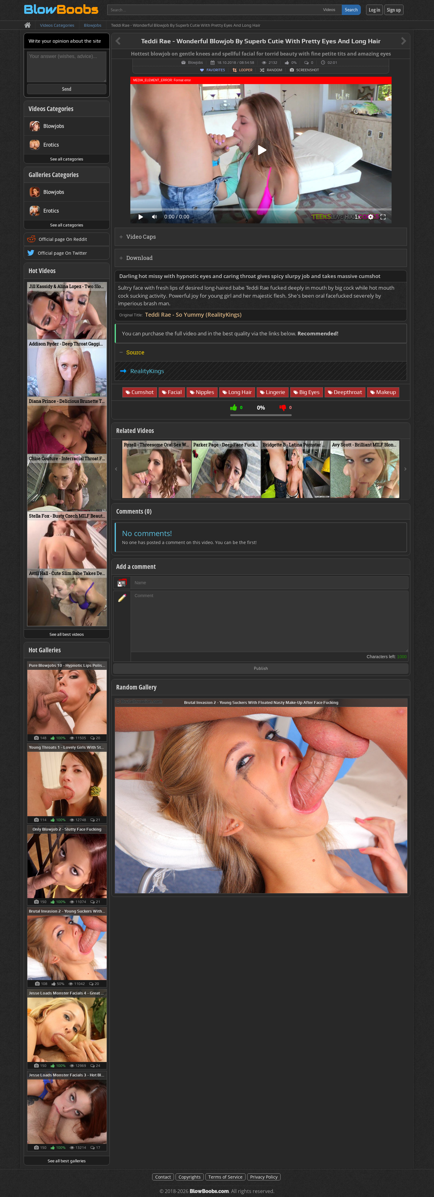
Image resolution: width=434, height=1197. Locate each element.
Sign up (394, 9)
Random (274, 70)
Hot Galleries (45, 650)
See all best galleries (67, 1160)
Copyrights (190, 1177)
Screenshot (307, 70)
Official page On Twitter (62, 253)
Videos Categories (51, 108)
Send (66, 89)
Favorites (216, 70)
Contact (163, 1177)
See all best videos (66, 634)
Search (351, 9)
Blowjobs (195, 62)
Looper (245, 70)
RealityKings (147, 371)
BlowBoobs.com (209, 1191)
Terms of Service (225, 1177)
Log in (374, 9)
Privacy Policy (264, 1177)
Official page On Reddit (63, 239)
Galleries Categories (54, 174)
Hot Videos (42, 270)
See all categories (66, 158)
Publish (261, 668)
